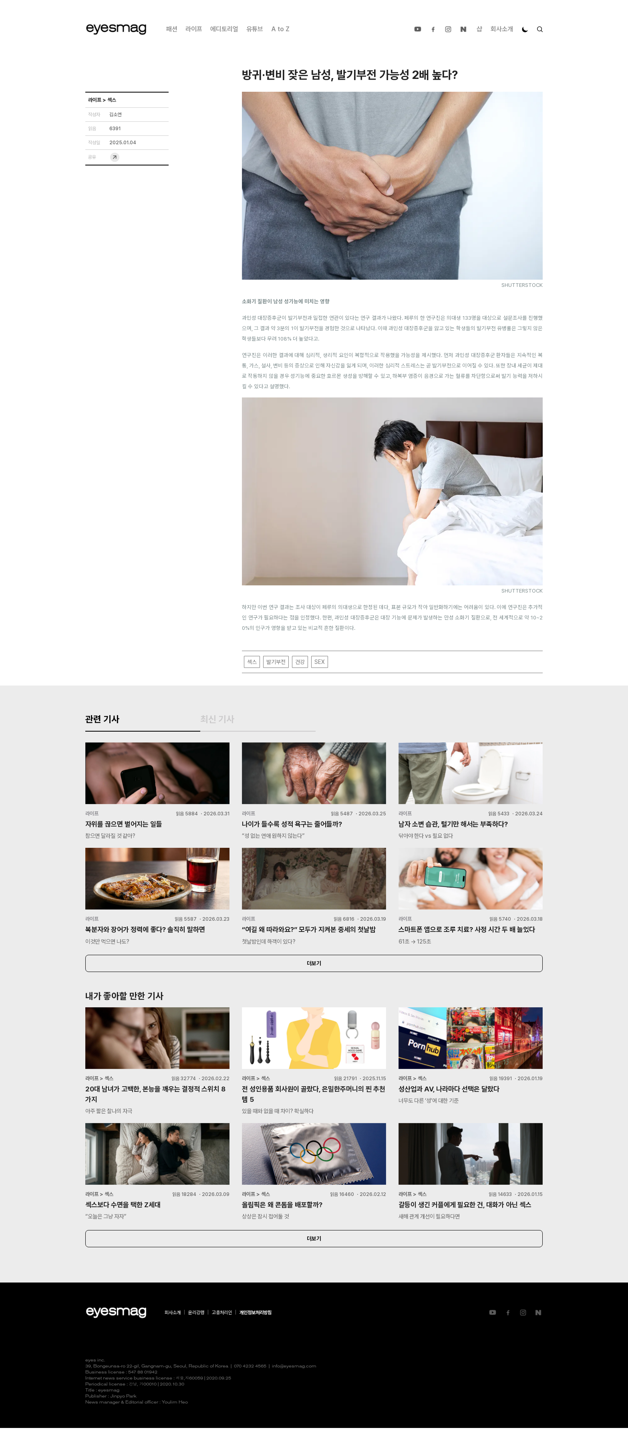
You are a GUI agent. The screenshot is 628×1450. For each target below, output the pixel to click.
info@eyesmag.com (294, 1388)
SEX (319, 662)
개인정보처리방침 (256, 1334)
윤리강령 (196, 1334)
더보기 (314, 982)
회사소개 (502, 29)
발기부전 (276, 662)
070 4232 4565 (250, 1388)
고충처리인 (222, 1334)
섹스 (252, 662)
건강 (300, 662)
